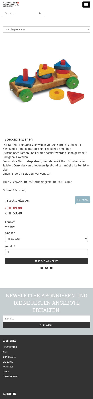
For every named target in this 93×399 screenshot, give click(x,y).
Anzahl (10, 246)
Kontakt (8, 366)
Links (6, 371)
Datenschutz (10, 376)
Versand (8, 361)
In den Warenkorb (46, 261)
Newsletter (10, 347)
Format (10, 221)
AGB (5, 351)
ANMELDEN (46, 324)
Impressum (9, 356)
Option (10, 232)
